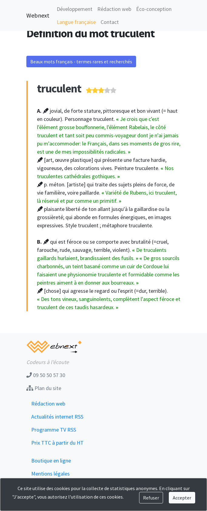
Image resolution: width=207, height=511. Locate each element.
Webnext (37, 15)
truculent (59, 88)
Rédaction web (114, 8)
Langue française (76, 21)
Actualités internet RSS (57, 416)
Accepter (182, 498)
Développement (74, 8)
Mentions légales (50, 473)
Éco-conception (154, 8)
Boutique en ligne (51, 460)
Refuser (151, 498)
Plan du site (43, 388)
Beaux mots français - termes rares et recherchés (81, 61)
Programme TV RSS (53, 429)
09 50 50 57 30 (45, 375)
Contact (110, 21)
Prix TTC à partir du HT (57, 442)
